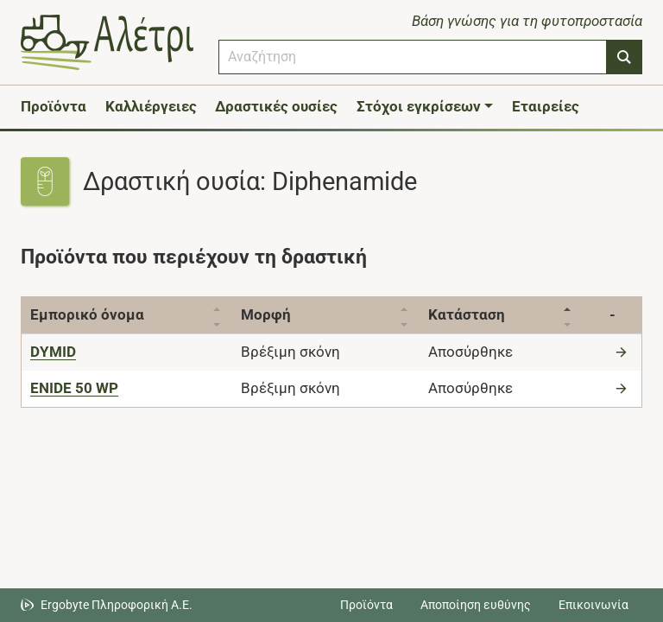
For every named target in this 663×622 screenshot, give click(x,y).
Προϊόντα (53, 106)
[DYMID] (53, 351)
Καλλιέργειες (151, 106)
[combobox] (412, 57)
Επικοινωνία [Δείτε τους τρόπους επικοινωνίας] (593, 605)
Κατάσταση (476, 314)
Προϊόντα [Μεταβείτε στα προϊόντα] (366, 605)
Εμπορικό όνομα (87, 314)
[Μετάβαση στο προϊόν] (623, 351)
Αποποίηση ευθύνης (475, 605)
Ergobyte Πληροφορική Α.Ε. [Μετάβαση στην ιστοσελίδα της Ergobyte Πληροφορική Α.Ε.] (117, 605)
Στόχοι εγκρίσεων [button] (419, 106)
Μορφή (271, 314)
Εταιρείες (545, 106)
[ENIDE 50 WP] (74, 388)
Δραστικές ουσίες (276, 106)
